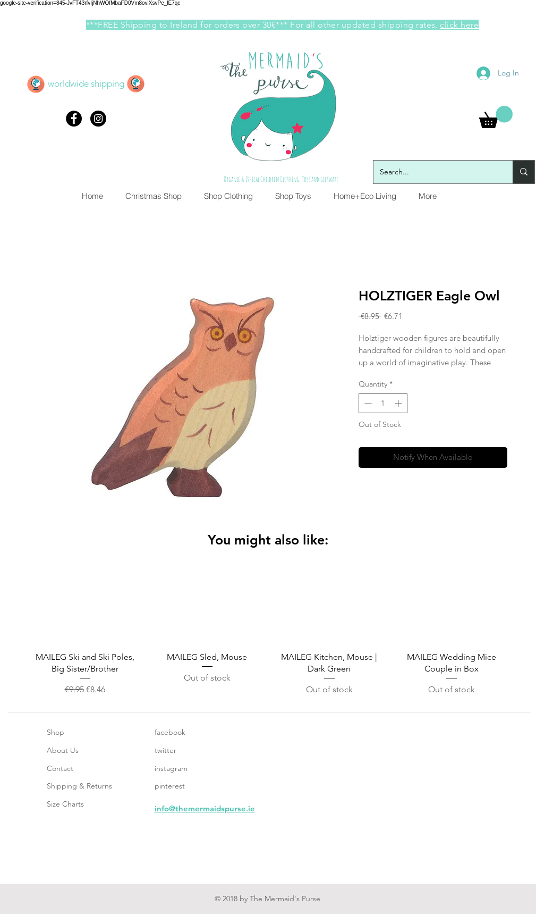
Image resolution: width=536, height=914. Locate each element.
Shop (55, 732)
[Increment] (399, 403)
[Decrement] (366, 403)
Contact (60, 768)
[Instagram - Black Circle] (98, 119)
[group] (268, 632)
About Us (63, 750)
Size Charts (65, 804)
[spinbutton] (383, 403)
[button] (496, 117)
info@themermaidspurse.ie (205, 808)
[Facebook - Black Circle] (74, 119)
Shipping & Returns (79, 786)
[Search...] (435, 172)
